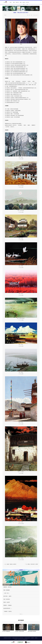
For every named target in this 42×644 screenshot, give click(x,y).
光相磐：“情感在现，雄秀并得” (11, 564)
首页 (10, 2)
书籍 (20, 2)
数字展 (17, 2)
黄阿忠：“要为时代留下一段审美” (33, 564)
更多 (21, 614)
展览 (14, 2)
